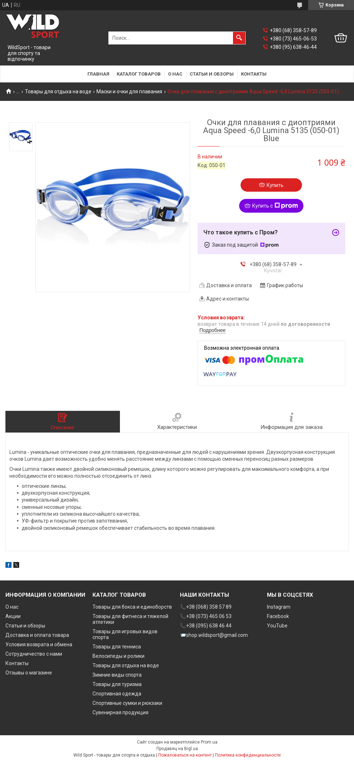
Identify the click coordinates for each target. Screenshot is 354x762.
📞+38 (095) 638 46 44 (206, 626)
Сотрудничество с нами (33, 654)
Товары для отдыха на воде (58, 91)
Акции (13, 616)
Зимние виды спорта (117, 675)
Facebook (278, 616)
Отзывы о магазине (28, 673)
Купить (275, 185)
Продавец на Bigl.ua (177, 748)
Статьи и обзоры (212, 74)
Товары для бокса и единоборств (132, 607)
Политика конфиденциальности (248, 755)
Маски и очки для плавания (129, 91)
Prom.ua (209, 742)
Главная (98, 74)
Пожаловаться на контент (185, 755)
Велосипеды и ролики (118, 656)
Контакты (254, 74)
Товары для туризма (117, 684)
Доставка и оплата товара (37, 635)
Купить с (275, 206)
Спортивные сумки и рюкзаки (127, 703)
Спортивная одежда (116, 694)
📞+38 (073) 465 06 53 (206, 616)
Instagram (278, 607)
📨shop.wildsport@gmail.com (214, 635)
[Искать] (239, 38)
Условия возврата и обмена (38, 644)
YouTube (277, 626)
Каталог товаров (139, 74)
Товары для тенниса (116, 647)
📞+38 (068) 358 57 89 (206, 607)
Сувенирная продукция (120, 712)
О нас (175, 74)
